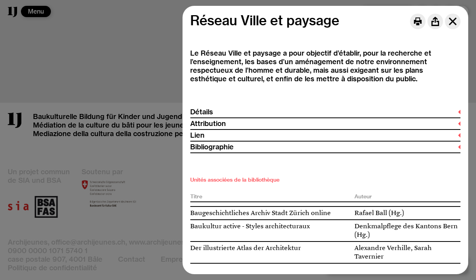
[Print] (418, 21)
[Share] (435, 21)
